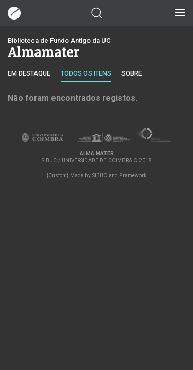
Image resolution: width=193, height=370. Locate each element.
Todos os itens (86, 73)
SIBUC (99, 175)
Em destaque (29, 73)
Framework (132, 175)
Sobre (131, 73)
